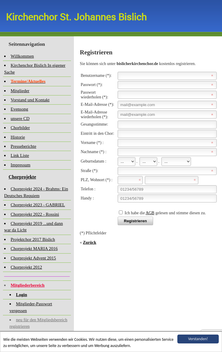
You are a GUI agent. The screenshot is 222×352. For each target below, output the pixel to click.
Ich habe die (135, 213)
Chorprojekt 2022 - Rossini (35, 214)
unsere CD (20, 118)
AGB (150, 213)
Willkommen (22, 56)
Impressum (20, 165)
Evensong (19, 109)
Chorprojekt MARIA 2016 (34, 248)
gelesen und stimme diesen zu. (180, 213)
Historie (18, 137)
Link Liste (20, 155)
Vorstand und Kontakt (30, 100)
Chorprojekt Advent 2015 (33, 258)
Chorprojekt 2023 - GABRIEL (38, 204)
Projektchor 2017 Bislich (33, 239)
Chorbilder (20, 127)
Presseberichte (23, 146)
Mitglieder (20, 90)
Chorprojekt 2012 (26, 267)
